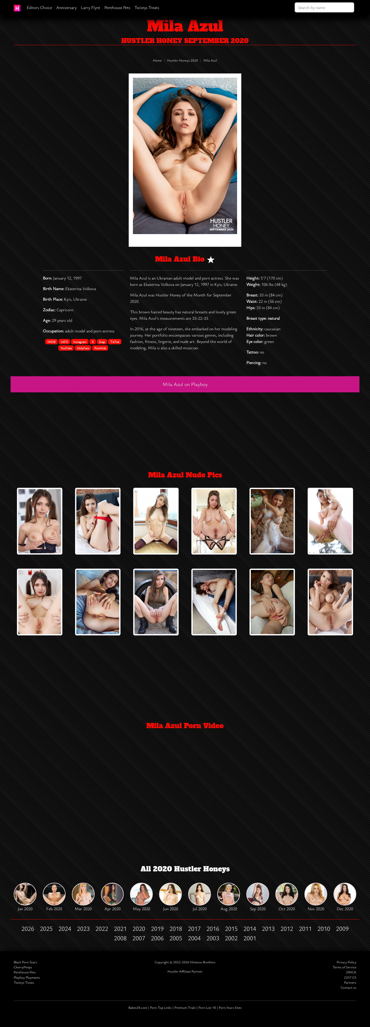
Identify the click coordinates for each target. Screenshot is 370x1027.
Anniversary (66, 7)
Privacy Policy (346, 962)
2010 (323, 928)
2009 (342, 928)
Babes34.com (137, 1007)
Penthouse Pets (117, 7)
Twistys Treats (147, 7)
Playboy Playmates (27, 977)
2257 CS (350, 977)
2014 (249, 928)
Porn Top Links (161, 1007)
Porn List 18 (207, 1007)
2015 (231, 928)
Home (157, 60)
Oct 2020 (286, 897)
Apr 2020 (112, 897)
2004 (194, 938)
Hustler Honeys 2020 (182, 60)
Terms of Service (344, 967)
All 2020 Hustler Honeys (185, 869)
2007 (138, 938)
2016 (212, 928)
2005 (175, 938)
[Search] (324, 7)
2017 (194, 928)
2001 (249, 938)
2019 (157, 928)
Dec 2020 (345, 897)
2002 (231, 938)
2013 (268, 928)
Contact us (348, 987)
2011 (305, 928)
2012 (286, 928)
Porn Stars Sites (230, 1007)
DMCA (351, 972)
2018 (175, 928)
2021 (120, 928)
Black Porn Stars (25, 962)
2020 (138, 928)
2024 (64, 928)
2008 (120, 938)
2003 (212, 938)
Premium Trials (185, 1007)
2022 (101, 928)
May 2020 (141, 897)
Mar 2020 (83, 897)
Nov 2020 (315, 897)
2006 (157, 938)
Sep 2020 (257, 897)
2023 (83, 928)
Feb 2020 (54, 897)
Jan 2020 (25, 897)
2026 (27, 928)
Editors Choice (39, 7)
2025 (46, 928)
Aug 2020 (228, 897)
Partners (350, 982)
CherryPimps (23, 967)
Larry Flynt (90, 7)
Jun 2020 (170, 897)
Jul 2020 (199, 897)
